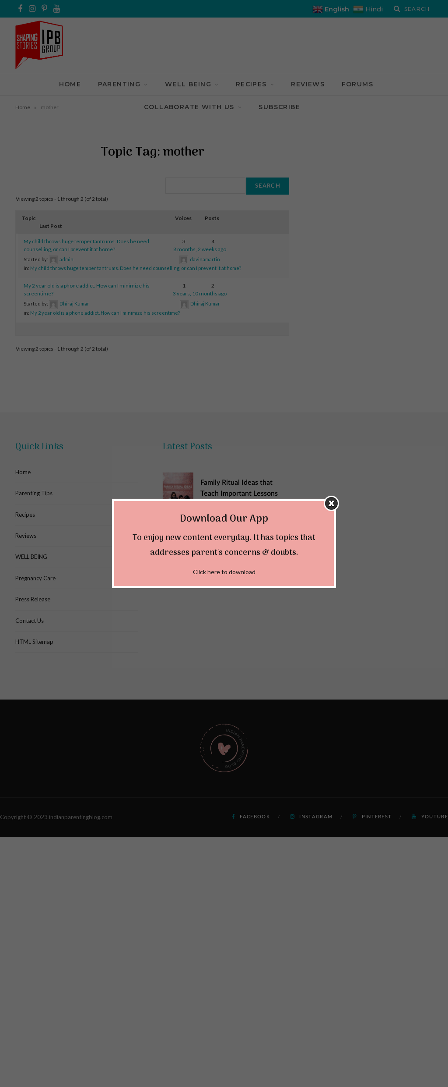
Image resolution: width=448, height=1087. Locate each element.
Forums (357, 84)
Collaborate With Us (189, 107)
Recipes (251, 84)
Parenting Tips (33, 493)
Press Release (32, 599)
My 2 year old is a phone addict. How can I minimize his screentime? (105, 313)
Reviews (308, 84)
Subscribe (279, 107)
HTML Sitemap (34, 641)
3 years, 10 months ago (200, 293)
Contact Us (29, 620)
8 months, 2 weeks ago (199, 249)
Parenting (119, 84)
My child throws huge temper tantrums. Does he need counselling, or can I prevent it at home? (135, 268)
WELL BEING (188, 84)
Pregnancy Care (35, 578)
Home (70, 84)
